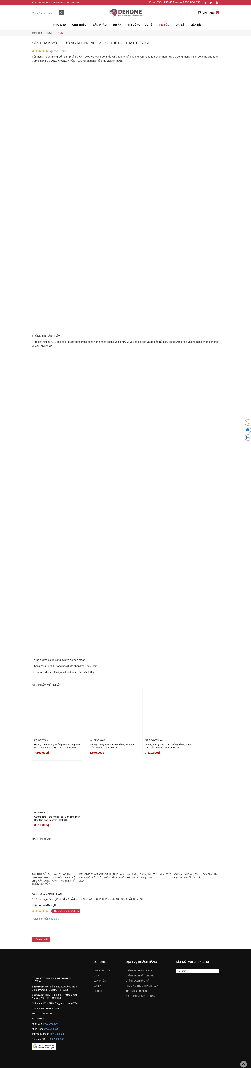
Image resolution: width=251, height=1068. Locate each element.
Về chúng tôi (102, 893)
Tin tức (164, 24)
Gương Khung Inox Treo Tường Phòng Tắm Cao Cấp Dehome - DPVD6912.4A (149, 742)
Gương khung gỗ (183, 997)
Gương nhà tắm (99, 997)
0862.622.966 (56, 962)
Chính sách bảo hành (139, 893)
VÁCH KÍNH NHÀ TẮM (206, 997)
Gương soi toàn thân (161, 997)
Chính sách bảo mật (138, 903)
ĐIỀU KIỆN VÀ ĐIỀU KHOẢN (140, 919)
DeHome (181, 893)
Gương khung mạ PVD (76, 997)
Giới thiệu (79, 24)
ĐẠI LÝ (180, 24)
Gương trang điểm (120, 997)
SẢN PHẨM (100, 24)
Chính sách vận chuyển (140, 898)
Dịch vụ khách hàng (141, 884)
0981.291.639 (165, 2)
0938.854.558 (191, 2)
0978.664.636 (57, 957)
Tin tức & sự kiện (136, 914)
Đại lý (97, 908)
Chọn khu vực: (108, 1026)
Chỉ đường (40, 1059)
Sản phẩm (100, 903)
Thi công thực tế (140, 24)
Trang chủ (58, 24)
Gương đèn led (140, 997)
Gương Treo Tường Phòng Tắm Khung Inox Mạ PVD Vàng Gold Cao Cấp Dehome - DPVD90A (53, 742)
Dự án (117, 24)
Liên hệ (196, 24)
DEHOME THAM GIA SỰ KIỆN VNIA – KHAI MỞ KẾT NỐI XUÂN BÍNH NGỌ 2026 (101, 800)
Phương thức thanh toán (142, 908)
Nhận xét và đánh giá (44, 828)
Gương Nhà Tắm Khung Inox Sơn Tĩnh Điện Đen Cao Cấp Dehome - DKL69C (197, 742)
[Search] (61, 12)
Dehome (100, 884)
